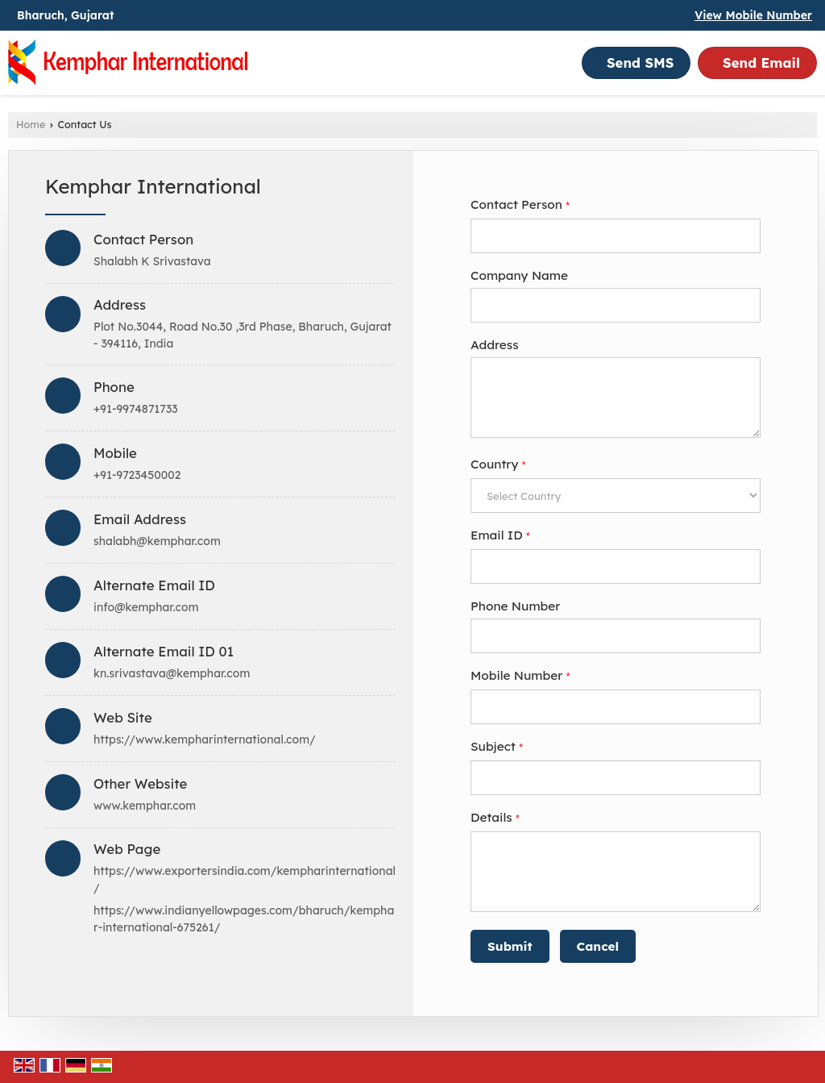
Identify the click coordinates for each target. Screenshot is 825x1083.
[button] (753, 15)
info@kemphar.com (146, 607)
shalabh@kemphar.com (157, 541)
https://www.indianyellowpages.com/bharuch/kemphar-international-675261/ (243, 919)
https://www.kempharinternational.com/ (204, 739)
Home (30, 124)
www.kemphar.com (144, 805)
